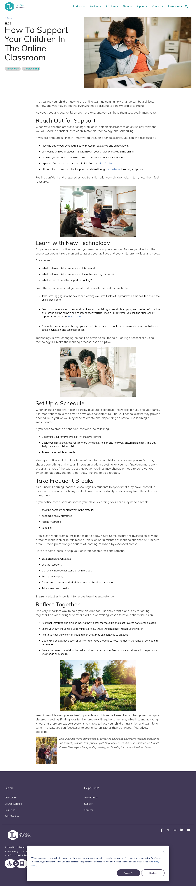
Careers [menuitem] (88, 810)
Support (142, 6)
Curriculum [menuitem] (11, 797)
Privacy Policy (11, 851)
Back (8, 18)
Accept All (128, 873)
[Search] (186, 6)
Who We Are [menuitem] (12, 816)
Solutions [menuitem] (10, 810)
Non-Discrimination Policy (17, 855)
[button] (161, 830)
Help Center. (105, 163)
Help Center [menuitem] (91, 797)
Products (78, 6)
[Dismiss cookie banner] (164, 852)
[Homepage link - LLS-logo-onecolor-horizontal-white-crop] (20, 840)
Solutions (111, 6)
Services (95, 6)
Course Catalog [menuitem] (13, 803)
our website (113, 169)
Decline (153, 873)
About (127, 6)
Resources (175, 6)
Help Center (74, 316)
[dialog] (98, 863)
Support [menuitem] (88, 803)
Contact (157, 6)
